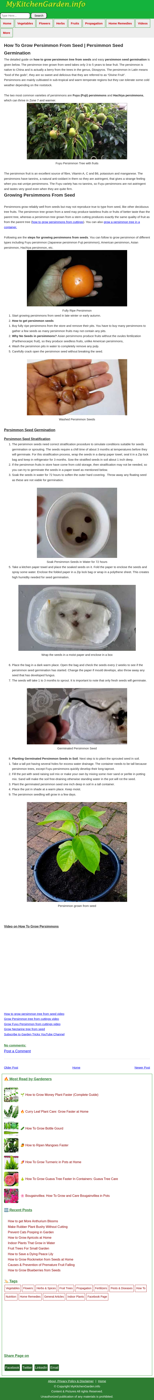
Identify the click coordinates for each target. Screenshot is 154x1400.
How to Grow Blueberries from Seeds (34, 1270)
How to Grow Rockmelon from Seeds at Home (40, 1259)
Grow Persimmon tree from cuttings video (31, 1018)
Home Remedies (120, 23)
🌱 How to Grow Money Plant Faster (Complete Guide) (59, 1094)
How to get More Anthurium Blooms (33, 1221)
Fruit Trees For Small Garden (28, 1248)
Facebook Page (97, 1296)
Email (54, 1367)
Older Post (11, 1067)
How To (140, 1288)
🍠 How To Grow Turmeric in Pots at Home (50, 1162)
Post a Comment (17, 1051)
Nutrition (11, 1296)
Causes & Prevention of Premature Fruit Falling (41, 1265)
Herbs (60, 23)
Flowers (44, 23)
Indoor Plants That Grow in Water (31, 1243)
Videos (143, 23)
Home (7, 23)
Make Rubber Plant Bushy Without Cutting (38, 1226)
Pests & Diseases (122, 1288)
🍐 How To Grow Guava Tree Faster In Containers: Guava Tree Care (69, 1179)
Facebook (12, 1367)
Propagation (94, 23)
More (6, 32)
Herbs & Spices (46, 1288)
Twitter (27, 1367)
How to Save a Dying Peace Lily (30, 1254)
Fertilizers (101, 1288)
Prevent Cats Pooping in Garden (31, 1232)
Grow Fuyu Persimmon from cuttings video (32, 1024)
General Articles (54, 1296)
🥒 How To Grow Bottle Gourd (41, 1128)
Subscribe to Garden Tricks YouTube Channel (34, 1034)
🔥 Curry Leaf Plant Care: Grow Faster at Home (54, 1111)
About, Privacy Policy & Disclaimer (71, 1381)
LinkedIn (41, 1367)
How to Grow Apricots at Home (29, 1237)
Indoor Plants (76, 1296)
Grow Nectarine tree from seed (24, 1029)
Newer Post (142, 1067)
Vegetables (25, 23)
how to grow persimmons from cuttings (57, 222)
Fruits (75, 23)
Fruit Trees (66, 1288)
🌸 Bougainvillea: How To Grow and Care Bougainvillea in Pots (65, 1195)
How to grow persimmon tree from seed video (34, 1013)
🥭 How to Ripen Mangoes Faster (44, 1145)
